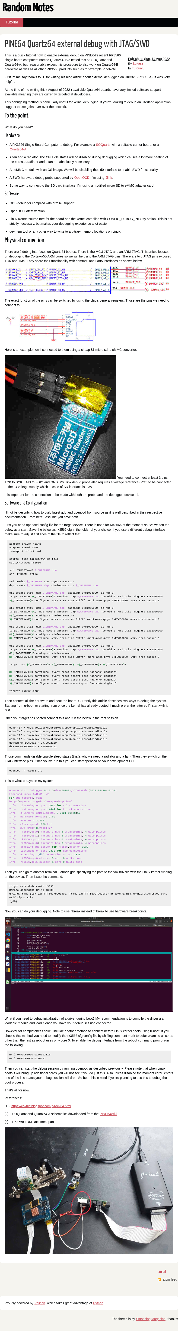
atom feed (170, 1279)
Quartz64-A (18, 149)
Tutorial (12, 22)
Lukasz (138, 63)
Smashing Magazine (150, 1319)
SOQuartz (103, 144)
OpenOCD (81, 177)
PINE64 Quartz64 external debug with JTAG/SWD (77, 44)
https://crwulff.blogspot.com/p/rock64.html (41, 1106)
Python (98, 1303)
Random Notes (28, 8)
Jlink (108, 177)
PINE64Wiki (108, 1114)
